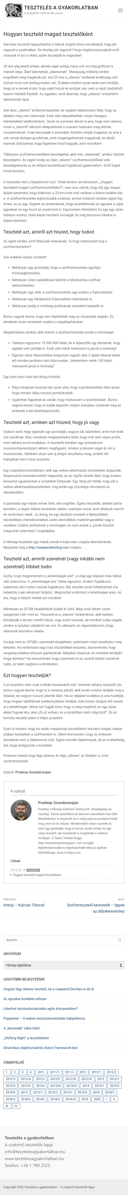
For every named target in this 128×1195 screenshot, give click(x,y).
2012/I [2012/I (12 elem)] (40, 1079)
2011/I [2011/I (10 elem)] (69, 1072)
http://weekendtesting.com (49, 547)
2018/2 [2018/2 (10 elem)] (10, 1099)
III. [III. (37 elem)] (7, 1106)
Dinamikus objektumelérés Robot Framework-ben (40, 1048)
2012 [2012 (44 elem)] (82, 1072)
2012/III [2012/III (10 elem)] (70, 1079)
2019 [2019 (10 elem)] (85, 1099)
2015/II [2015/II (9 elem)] (82, 1092)
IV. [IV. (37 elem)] (16, 1106)
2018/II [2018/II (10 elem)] (55, 1099)
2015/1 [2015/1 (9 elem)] (38, 1092)
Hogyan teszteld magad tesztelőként (37, 875)
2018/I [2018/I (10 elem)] (40, 1099)
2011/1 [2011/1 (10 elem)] (55, 1072)
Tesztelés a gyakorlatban (61, 8)
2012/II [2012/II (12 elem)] (55, 1079)
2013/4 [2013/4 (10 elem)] (25, 1086)
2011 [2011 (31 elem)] (41, 1072)
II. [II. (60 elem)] (114, 1099)
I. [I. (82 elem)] (107, 1099)
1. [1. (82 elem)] (7, 1072)
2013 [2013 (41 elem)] (101, 1079)
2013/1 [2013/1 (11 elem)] (114, 1079)
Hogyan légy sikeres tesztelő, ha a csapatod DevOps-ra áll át (48, 989)
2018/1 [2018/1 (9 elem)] (110, 1092)
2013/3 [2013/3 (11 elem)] (10, 1086)
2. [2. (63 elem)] (15, 1072)
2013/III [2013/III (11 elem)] (55, 1086)
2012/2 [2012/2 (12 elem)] (111, 1072)
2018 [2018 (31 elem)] (96, 1092)
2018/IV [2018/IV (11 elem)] (70, 1099)
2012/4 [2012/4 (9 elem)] (25, 1079)
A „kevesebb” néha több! (21, 1028)
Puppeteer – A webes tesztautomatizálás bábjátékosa (44, 1018)
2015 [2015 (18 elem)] (24, 1092)
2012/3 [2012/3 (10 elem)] (10, 1079)
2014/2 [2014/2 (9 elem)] (114, 1086)
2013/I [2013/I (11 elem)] (40, 1086)
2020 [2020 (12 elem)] (97, 1099)
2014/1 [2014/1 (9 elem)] (99, 1086)
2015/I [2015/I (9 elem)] (67, 1092)
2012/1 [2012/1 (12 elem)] (96, 1072)
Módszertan (33, 870)
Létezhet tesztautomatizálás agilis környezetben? (40, 1009)
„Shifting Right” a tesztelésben (26, 1038)
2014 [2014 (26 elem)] (85, 1086)
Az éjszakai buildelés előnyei (24, 999)
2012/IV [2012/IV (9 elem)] (86, 1079)
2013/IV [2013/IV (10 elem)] (71, 1086)
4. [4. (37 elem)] (31, 1072)
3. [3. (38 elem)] (23, 1072)
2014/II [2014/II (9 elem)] (10, 1092)
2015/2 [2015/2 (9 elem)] (53, 1092)
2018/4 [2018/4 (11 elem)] (25, 1099)
